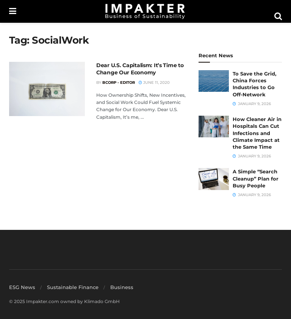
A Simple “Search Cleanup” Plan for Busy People (255, 178)
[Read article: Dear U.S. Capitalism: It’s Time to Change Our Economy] (47, 89)
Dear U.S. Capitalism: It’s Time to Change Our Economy (139, 69)
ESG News (22, 287)
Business (121, 287)
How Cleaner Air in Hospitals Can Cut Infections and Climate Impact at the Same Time (257, 133)
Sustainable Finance (73, 287)
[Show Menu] (12, 11)
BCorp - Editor (118, 82)
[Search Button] (278, 16)
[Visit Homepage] (145, 11)
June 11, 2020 (154, 82)
